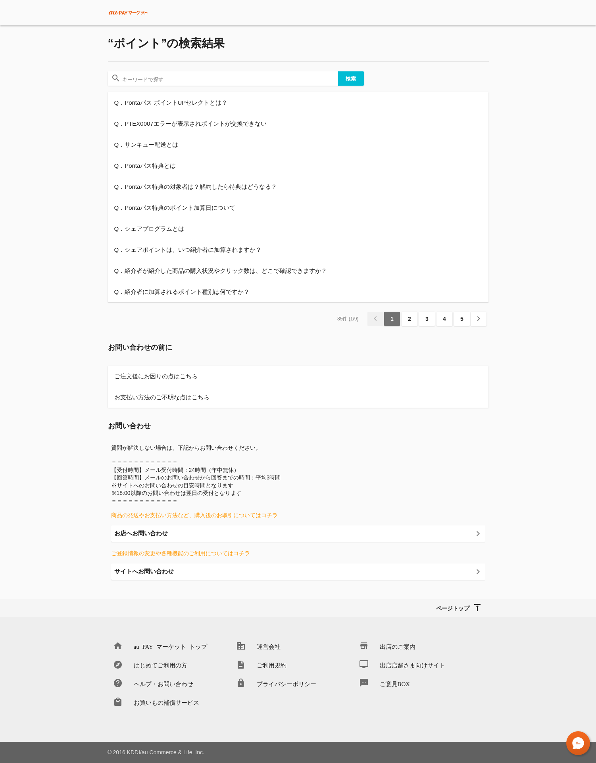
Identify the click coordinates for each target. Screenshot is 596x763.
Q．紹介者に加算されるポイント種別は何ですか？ (182, 291)
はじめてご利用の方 (160, 665)
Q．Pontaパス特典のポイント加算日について (175, 207)
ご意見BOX (395, 683)
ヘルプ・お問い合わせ (163, 683)
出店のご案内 (397, 646)
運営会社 (269, 646)
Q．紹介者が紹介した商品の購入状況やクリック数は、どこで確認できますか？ (220, 270)
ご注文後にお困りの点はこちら (156, 376)
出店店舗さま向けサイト (412, 665)
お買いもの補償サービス (166, 702)
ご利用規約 (271, 665)
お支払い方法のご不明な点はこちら (162, 397)
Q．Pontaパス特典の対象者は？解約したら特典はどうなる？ (195, 186)
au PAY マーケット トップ (170, 646)
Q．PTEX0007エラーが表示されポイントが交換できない (190, 123)
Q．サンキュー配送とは (146, 144)
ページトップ (452, 608)
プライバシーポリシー (286, 683)
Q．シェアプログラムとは (149, 228)
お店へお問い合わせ (141, 533)
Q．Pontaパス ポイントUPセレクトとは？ (171, 102)
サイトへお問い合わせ (144, 571)
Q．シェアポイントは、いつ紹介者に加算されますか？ (188, 249)
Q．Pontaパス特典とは (145, 165)
